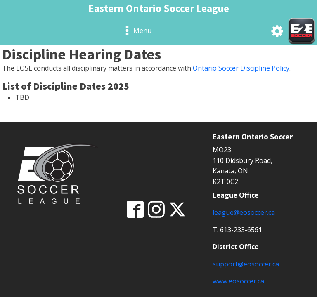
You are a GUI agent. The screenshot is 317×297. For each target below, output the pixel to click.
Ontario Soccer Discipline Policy (241, 68)
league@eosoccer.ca (244, 212)
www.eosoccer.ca (238, 280)
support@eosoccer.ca (246, 264)
